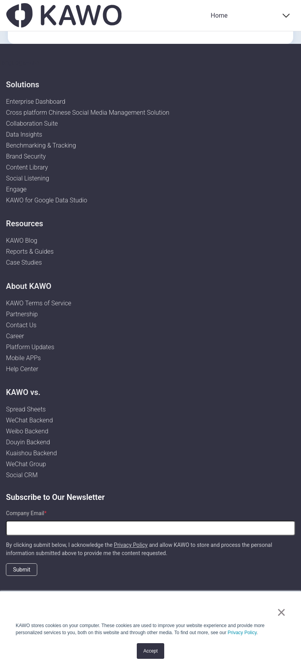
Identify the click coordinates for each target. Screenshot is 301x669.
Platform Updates (30, 347)
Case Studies (24, 262)
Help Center (22, 369)
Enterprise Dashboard (35, 101)
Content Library (27, 167)
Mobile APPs (23, 358)
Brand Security (26, 156)
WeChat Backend (29, 420)
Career (15, 336)
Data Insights (24, 134)
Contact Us (21, 325)
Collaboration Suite (32, 123)
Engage (16, 189)
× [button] (281, 612)
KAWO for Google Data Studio (46, 200)
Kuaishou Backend (31, 453)
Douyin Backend (28, 442)
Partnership (22, 314)
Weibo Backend (27, 431)
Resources (24, 223)
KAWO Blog (21, 240)
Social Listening (27, 178)
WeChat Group (26, 464)
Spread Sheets (25, 409)
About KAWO (28, 286)
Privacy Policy (242, 632)
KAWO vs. (23, 392)
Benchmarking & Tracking (41, 145)
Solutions (22, 84)
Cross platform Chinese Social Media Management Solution (87, 112)
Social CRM (22, 475)
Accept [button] (150, 651)
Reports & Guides (30, 251)
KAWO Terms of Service (39, 303)
